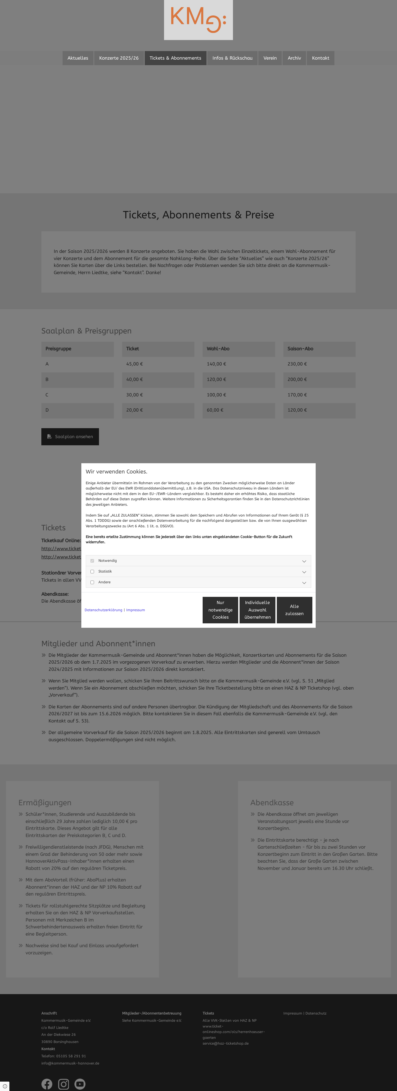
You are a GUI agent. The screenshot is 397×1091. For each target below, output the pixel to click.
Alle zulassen (287, 610)
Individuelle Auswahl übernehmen (234, 610)
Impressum (135, 610)
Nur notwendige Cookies (182, 610)
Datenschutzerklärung (103, 610)
